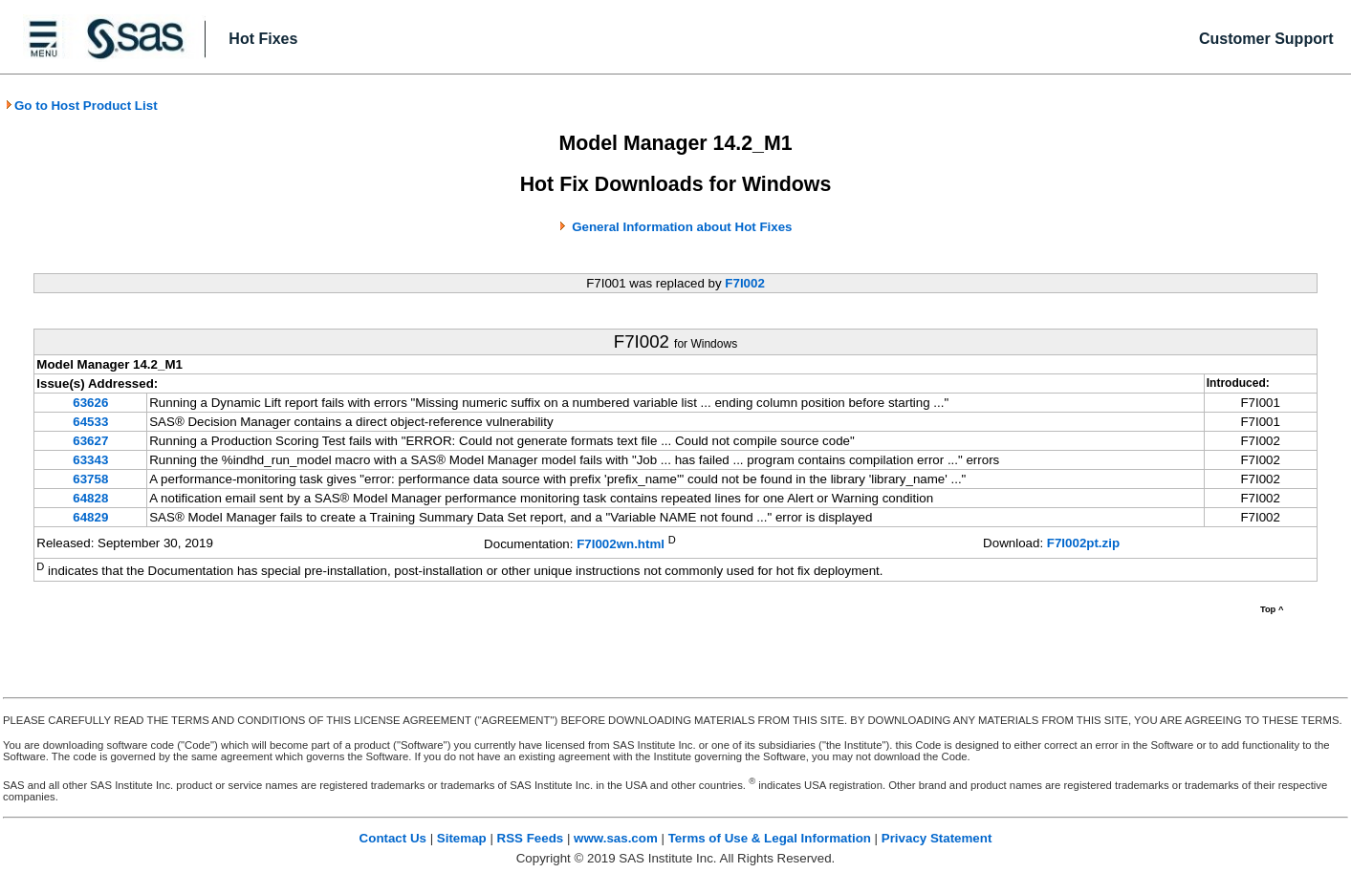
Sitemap (462, 838)
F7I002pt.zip (1083, 543)
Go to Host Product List (81, 105)
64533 (90, 422)
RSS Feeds (530, 838)
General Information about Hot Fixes (682, 227)
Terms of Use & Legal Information (769, 838)
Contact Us (393, 838)
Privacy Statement (937, 838)
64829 (90, 517)
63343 (90, 460)
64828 (90, 498)
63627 (90, 441)
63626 (90, 402)
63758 (90, 479)
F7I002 (745, 283)
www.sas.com (616, 838)
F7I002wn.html (621, 544)
